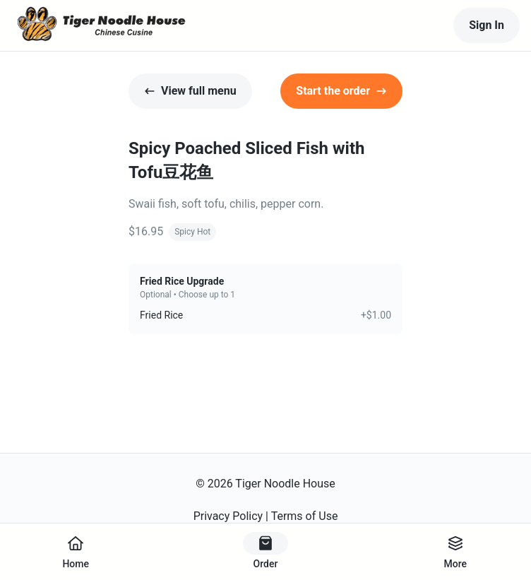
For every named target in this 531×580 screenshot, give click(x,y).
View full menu (190, 90)
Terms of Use (304, 516)
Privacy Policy (228, 516)
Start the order (341, 90)
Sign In (486, 25)
